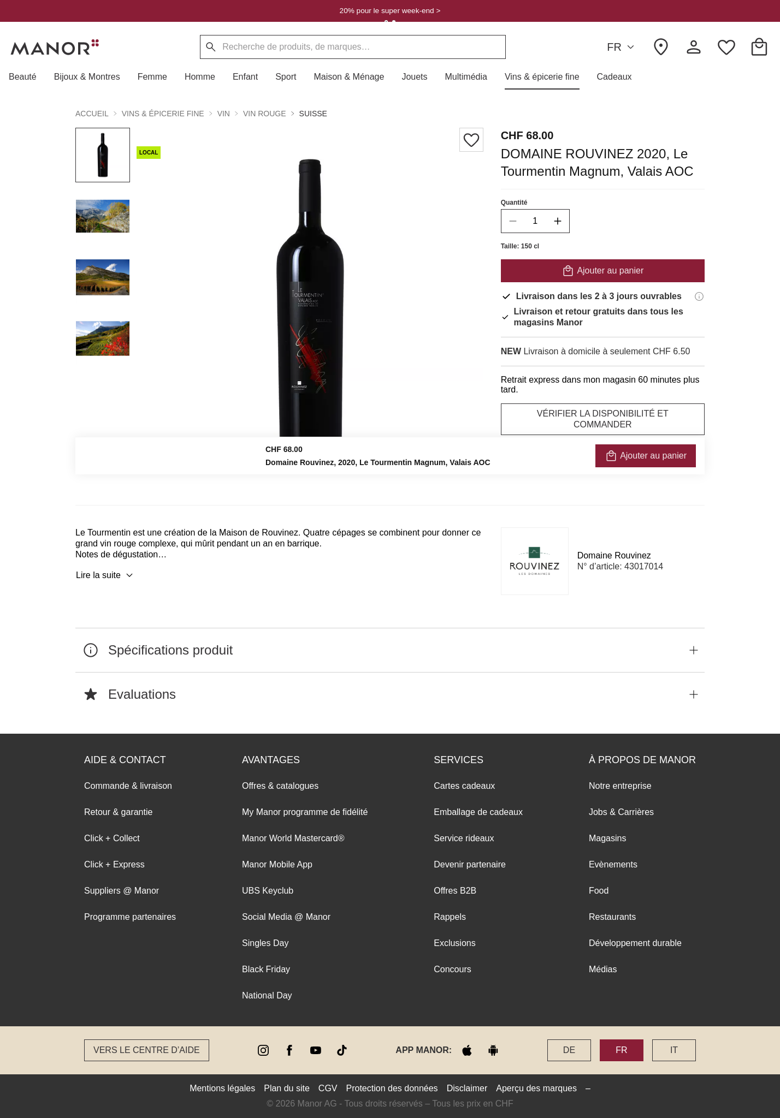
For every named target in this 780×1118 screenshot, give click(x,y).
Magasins (607, 838)
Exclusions (454, 943)
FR (622, 47)
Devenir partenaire (470, 864)
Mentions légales (222, 1088)
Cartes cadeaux (464, 785)
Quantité (514, 202)
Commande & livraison (128, 785)
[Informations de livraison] (699, 296)
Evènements (613, 864)
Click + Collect (112, 838)
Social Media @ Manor (286, 916)
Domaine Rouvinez (614, 555)
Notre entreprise (620, 785)
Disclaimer (467, 1088)
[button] (27, 77)
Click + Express (114, 864)
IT (674, 1050)
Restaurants (612, 916)
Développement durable (635, 943)
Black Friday (266, 969)
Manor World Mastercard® (293, 838)
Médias (603, 969)
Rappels (450, 916)
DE (569, 1050)
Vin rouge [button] (264, 113)
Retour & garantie (118, 812)
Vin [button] (223, 113)
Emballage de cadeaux (478, 812)
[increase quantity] (557, 221)
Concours (452, 969)
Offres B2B (455, 890)
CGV (328, 1088)
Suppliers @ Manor (121, 890)
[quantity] (535, 221)
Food (598, 890)
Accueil (92, 113)
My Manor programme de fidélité (305, 812)
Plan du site (287, 1088)
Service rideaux (464, 838)
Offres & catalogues (280, 785)
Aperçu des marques (536, 1088)
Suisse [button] (313, 113)
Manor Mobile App (277, 864)
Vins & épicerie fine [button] (163, 113)
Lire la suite (106, 575)
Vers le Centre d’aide (146, 1050)
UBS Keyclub (267, 890)
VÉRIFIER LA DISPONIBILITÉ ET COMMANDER (603, 419)
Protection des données (392, 1088)
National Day (267, 995)
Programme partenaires (130, 916)
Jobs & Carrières (621, 812)
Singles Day (265, 943)
